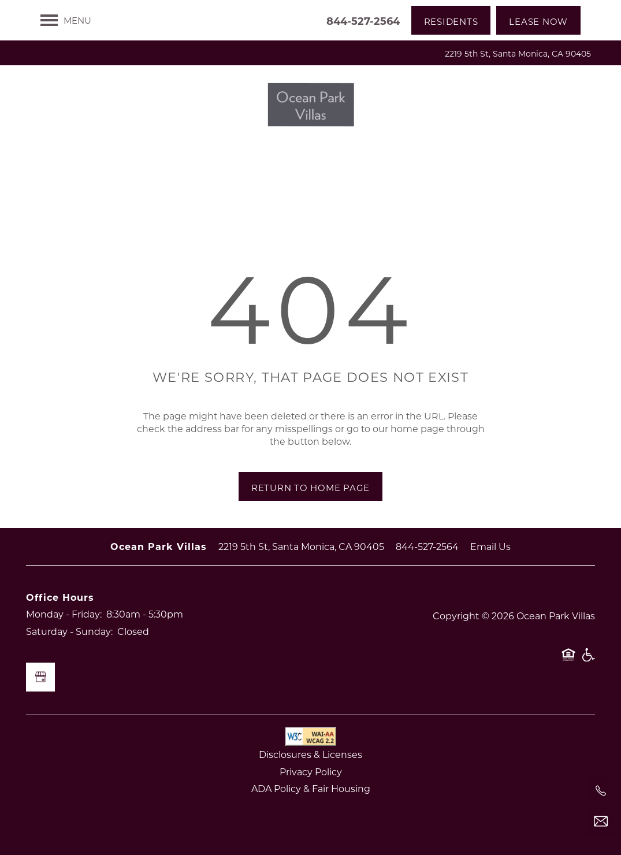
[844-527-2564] (600, 790)
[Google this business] (40, 677)
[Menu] (65, 20)
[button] (451, 20)
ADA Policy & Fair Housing (310, 788)
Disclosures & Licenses (310, 754)
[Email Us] (600, 821)
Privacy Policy (311, 771)
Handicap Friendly (588, 660)
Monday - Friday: (64, 614)
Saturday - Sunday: (69, 631)
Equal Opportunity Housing (568, 660)
